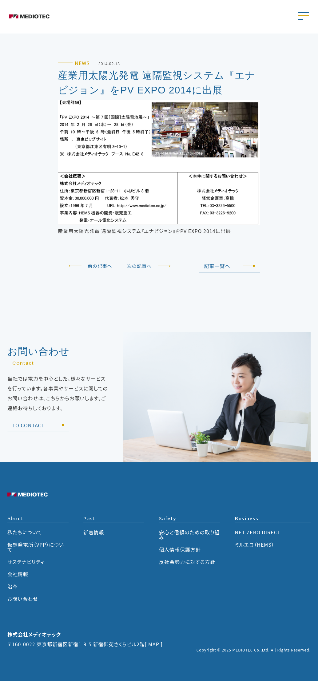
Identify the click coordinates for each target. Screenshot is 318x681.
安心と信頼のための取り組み (189, 535)
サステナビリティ (26, 561)
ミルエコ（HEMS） (254, 544)
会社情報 (17, 574)
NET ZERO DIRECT (258, 532)
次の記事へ (139, 266)
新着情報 (93, 532)
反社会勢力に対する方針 (187, 561)
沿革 (12, 586)
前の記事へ (100, 266)
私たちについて (24, 532)
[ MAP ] (154, 644)
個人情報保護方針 (180, 549)
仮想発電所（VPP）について (35, 547)
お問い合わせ (22, 598)
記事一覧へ (217, 266)
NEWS (82, 63)
